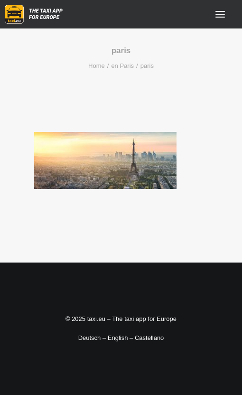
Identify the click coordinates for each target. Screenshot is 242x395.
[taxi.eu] (34, 14)
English (118, 337)
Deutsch (89, 337)
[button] (220, 14)
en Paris (122, 65)
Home (96, 65)
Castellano (149, 337)
